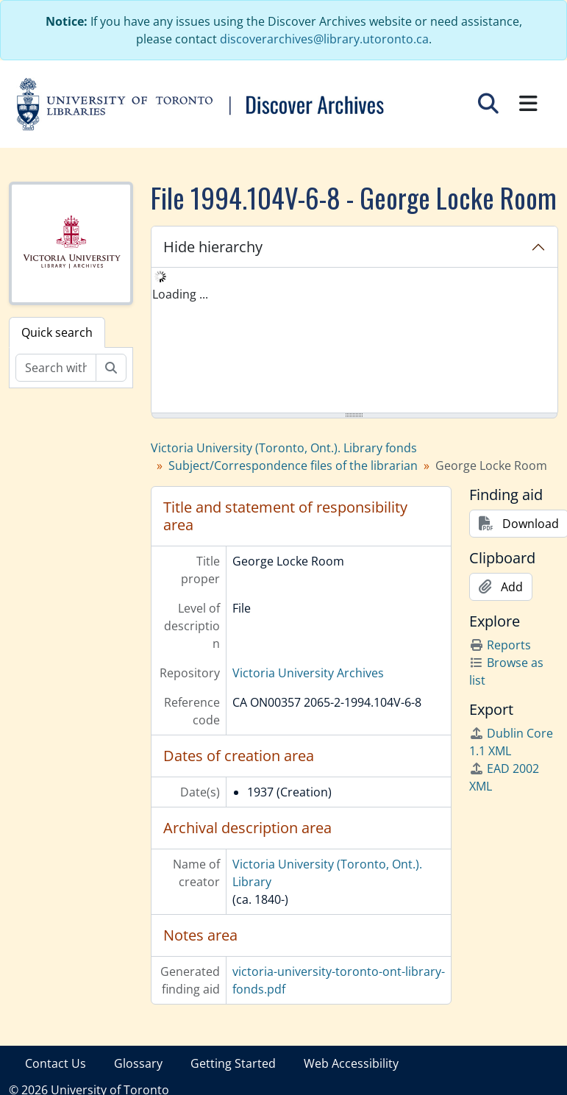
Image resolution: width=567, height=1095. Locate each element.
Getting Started (233, 1063)
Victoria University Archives (308, 673)
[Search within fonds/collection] (55, 368)
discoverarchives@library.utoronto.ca (324, 39)
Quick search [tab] (57, 332)
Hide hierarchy (213, 247)
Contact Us (55, 1063)
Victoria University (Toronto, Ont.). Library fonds (284, 448)
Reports (500, 645)
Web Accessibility (351, 1063)
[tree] (354, 341)
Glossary (138, 1063)
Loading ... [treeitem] (180, 294)
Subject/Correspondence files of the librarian (293, 465)
